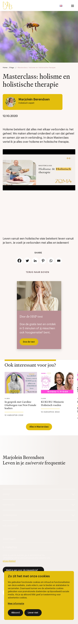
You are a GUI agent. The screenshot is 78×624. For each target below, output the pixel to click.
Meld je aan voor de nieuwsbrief (22, 570)
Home (5, 67)
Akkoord (15, 613)
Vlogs (12, 67)
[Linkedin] (35, 261)
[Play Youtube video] (39, 169)
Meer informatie (16, 604)
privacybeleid (9, 561)
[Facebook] (19, 261)
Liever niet (33, 613)
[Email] (59, 261)
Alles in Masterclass (39, 427)
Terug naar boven (37, 272)
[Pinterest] (43, 261)
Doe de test (29, 342)
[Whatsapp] (51, 261)
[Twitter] (27, 261)
